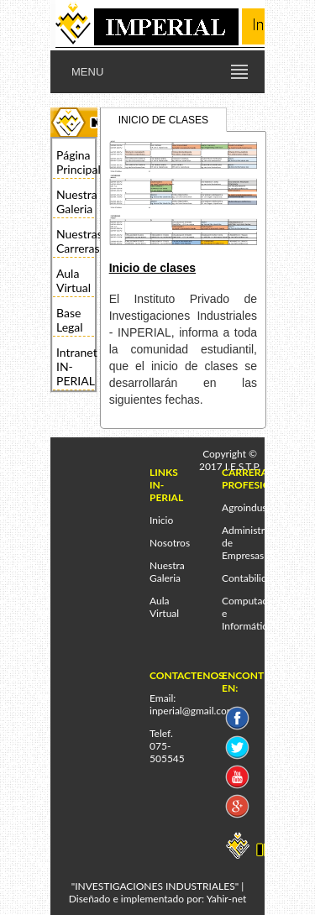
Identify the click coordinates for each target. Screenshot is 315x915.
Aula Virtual (73, 280)
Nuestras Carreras (75, 241)
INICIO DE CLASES (163, 120)
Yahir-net (227, 898)
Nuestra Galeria (75, 201)
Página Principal (75, 162)
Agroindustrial (253, 507)
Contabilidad (249, 578)
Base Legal (69, 320)
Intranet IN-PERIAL (75, 366)
